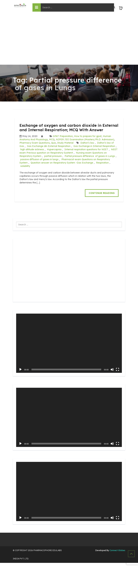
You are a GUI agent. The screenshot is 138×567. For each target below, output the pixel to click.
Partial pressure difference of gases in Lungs (90, 160)
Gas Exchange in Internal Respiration (94, 150)
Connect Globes (117, 554)
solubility (25, 170)
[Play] (20, 373)
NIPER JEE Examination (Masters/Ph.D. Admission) (85, 143)
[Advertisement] (69, 40)
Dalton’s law (87, 147)
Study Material (65, 147)
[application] (69, 347)
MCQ (52, 143)
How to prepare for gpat (88, 140)
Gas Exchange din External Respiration (48, 150)
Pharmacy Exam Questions (34, 147)
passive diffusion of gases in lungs (39, 163)
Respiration (102, 167)
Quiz (53, 147)
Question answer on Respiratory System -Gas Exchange (62, 167)
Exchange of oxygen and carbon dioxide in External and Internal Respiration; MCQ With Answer (64, 129)
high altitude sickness (32, 153)
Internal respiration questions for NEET (86, 153)
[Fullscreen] (117, 373)
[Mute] (112, 373)
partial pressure (53, 160)
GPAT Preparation (63, 140)
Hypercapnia (54, 153)
